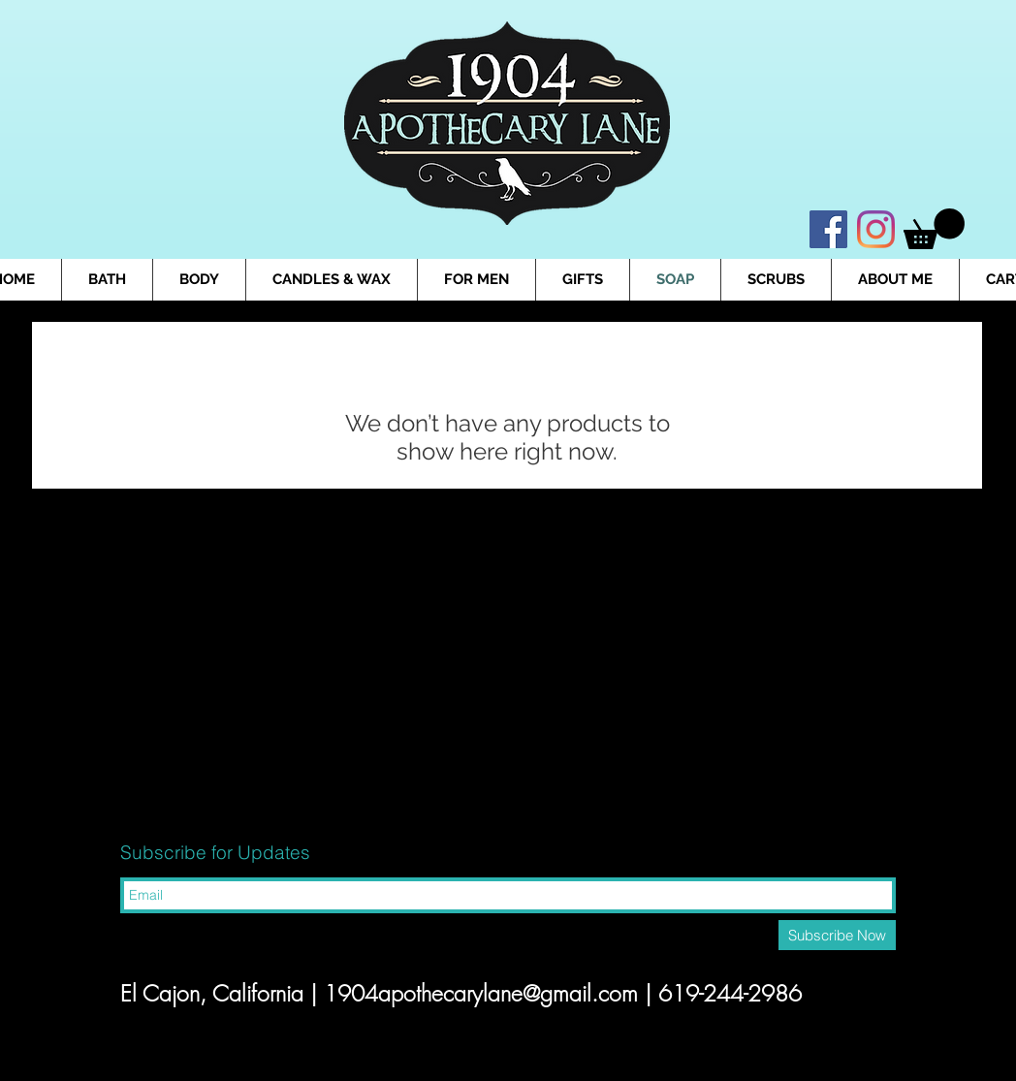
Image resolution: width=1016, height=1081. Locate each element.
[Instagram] (876, 229)
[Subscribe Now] (837, 935)
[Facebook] (828, 229)
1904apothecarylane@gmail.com (481, 993)
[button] (934, 228)
